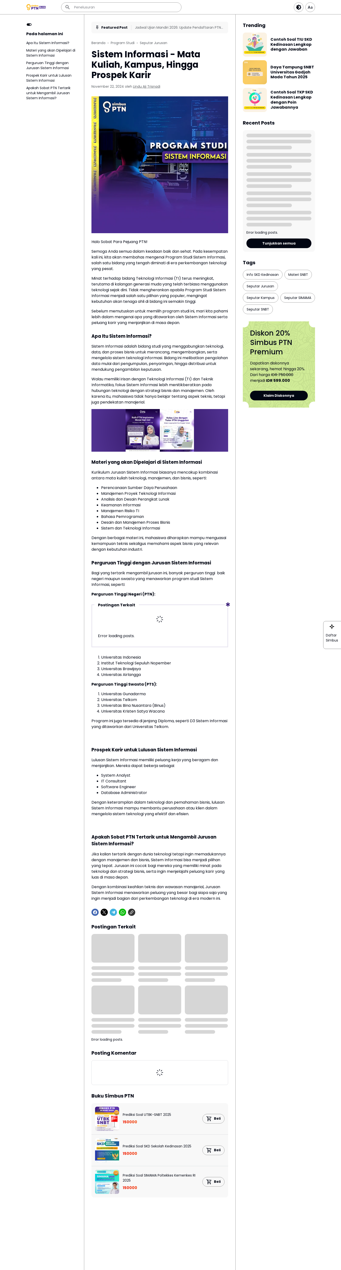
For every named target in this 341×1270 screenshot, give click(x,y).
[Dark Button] (298, 7)
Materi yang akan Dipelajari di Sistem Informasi (50, 53)
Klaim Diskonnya (279, 395)
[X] (104, 912)
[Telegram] (113, 912)
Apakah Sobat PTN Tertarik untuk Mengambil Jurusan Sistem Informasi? (48, 93)
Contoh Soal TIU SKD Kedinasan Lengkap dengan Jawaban (291, 44)
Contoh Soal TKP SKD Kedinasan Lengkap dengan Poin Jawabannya (291, 100)
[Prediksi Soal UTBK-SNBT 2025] (107, 1119)
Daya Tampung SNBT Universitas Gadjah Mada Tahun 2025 (292, 72)
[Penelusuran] (121, 7)
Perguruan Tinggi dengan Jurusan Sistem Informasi (47, 65)
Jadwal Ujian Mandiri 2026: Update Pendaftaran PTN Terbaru (178, 27)
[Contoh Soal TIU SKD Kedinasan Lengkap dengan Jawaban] (255, 45)
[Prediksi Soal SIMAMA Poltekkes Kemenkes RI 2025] (107, 1182)
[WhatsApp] (122, 912)
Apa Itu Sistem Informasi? (47, 42)
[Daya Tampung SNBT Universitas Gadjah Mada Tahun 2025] (255, 72)
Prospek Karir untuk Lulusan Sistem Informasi (48, 78)
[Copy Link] (131, 912)
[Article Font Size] (310, 7)
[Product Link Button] (213, 1119)
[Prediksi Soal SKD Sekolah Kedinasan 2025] (107, 1150)
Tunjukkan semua (279, 243)
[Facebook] (95, 912)
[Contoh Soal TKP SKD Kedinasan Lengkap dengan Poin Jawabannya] (255, 100)
